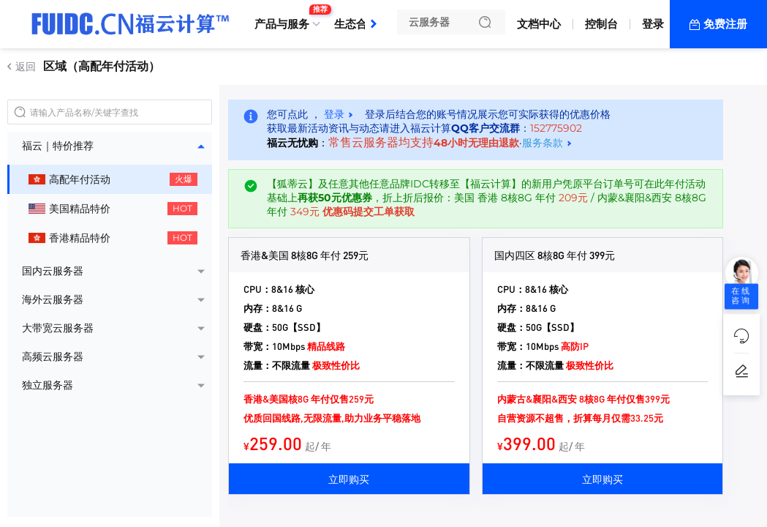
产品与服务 (285, 18)
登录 (653, 24)
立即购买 (348, 478)
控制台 (601, 24)
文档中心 (539, 24)
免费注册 (725, 24)
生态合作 (356, 24)
